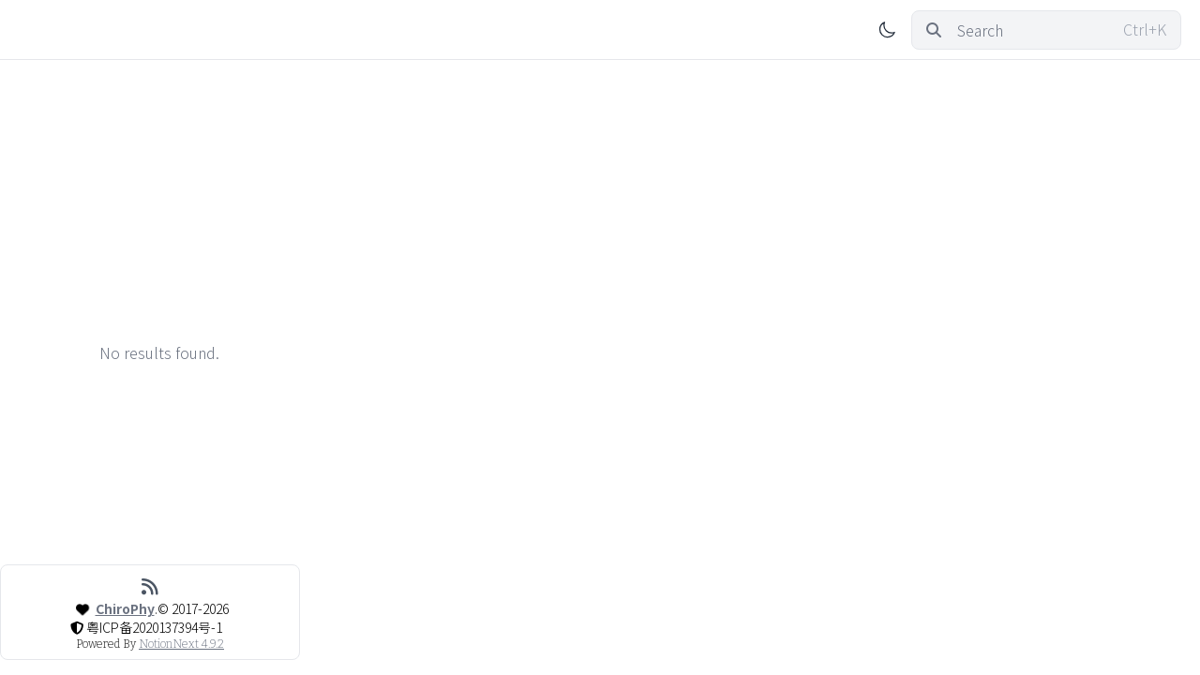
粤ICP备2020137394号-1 (154, 627)
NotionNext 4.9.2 (181, 644)
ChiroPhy (125, 608)
